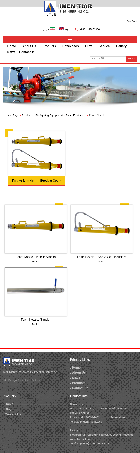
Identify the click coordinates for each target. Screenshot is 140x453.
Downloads (70, 46)
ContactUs (27, 52)
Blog (7, 409)
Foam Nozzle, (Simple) (36, 319)
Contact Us (79, 388)
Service (104, 46)
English (65, 29)
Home (11, 46)
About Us (29, 46)
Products (49, 46)
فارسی (49, 29)
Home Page (12, 115)
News (11, 52)
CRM (88, 46)
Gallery (121, 46)
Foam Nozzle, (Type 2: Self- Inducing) (101, 256)
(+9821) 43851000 (89, 29)
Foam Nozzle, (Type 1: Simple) (36, 256)
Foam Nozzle (23, 181)
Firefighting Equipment (49, 115)
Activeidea (38, 380)
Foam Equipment (75, 115)
